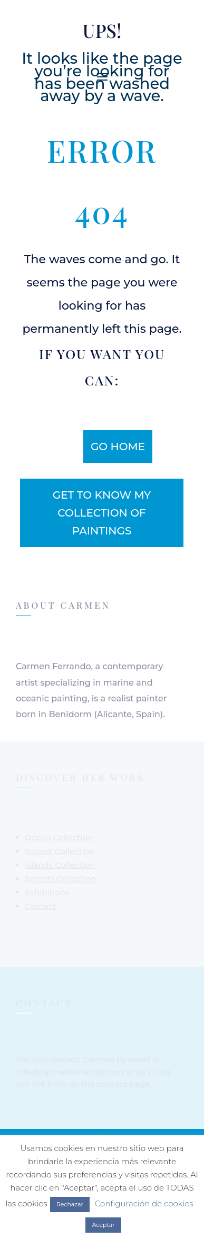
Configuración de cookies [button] (144, 1203)
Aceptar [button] (103, 1224)
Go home (118, 446)
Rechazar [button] (69, 1204)
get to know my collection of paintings (102, 513)
